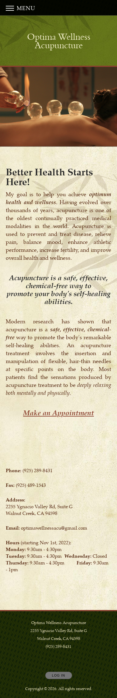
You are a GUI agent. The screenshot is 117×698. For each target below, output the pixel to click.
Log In (58, 675)
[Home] (58, 41)
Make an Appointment (58, 412)
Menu (20, 8)
